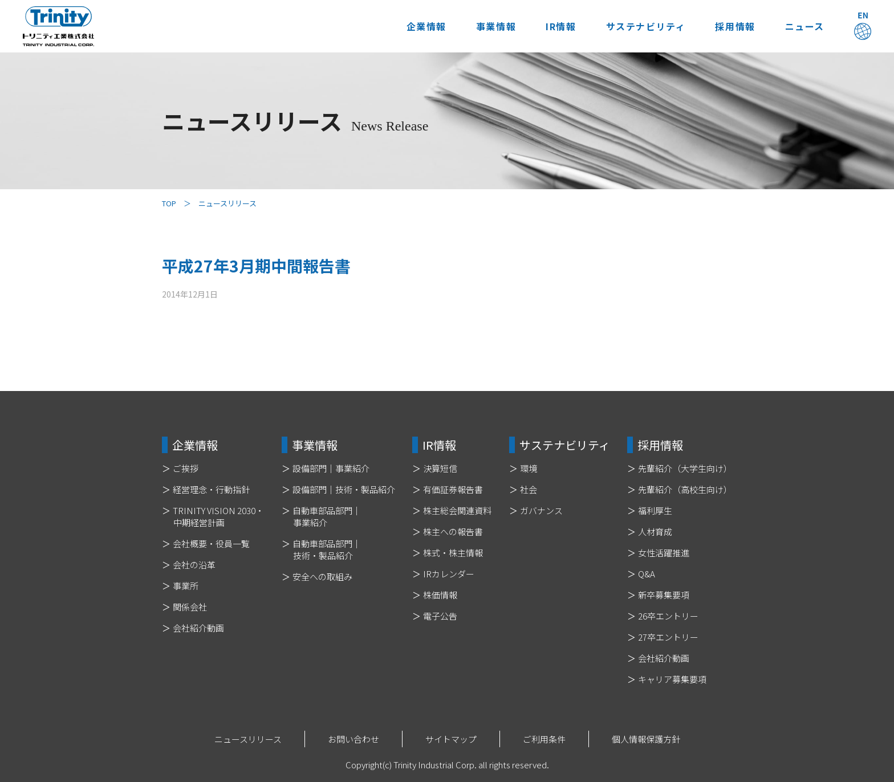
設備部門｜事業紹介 (330, 468)
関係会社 (190, 607)
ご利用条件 (544, 739)
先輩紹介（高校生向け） (685, 489)
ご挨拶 (185, 468)
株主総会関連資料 (457, 510)
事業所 (185, 586)
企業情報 (416, 26)
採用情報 (731, 26)
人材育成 (655, 531)
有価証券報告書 (453, 489)
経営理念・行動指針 (211, 489)
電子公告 (440, 616)
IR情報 (554, 26)
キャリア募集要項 (672, 679)
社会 (528, 489)
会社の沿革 (194, 565)
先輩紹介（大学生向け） (685, 468)
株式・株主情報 (453, 553)
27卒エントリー (668, 637)
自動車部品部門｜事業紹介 (326, 516)
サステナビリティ (640, 26)
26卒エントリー (668, 616)
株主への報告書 (453, 531)
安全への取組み (322, 577)
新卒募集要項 (663, 595)
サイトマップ (451, 739)
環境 (528, 468)
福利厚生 (655, 510)
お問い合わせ (353, 739)
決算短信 (440, 468)
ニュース (803, 26)
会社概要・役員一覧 (211, 543)
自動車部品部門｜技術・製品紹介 (326, 549)
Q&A (646, 574)
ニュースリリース (248, 739)
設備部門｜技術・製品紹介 (343, 489)
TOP (169, 203)
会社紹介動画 (198, 628)
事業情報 (487, 26)
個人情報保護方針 (646, 739)
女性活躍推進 (663, 553)
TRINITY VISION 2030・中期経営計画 (218, 516)
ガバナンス (541, 510)
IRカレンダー (448, 574)
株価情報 (440, 595)
